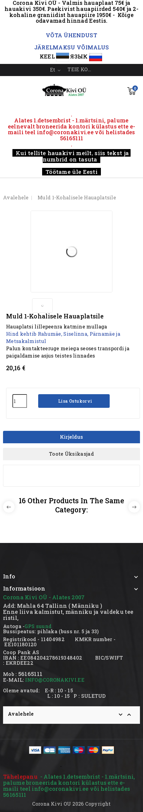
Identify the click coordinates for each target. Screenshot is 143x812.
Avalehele (21, 713)
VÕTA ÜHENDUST (71, 35)
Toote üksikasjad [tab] (71, 454)
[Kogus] (19, 401)
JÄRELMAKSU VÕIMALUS (71, 47)
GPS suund (38, 626)
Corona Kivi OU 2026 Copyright (71, 803)
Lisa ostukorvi (74, 401)
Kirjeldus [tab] (71, 437)
